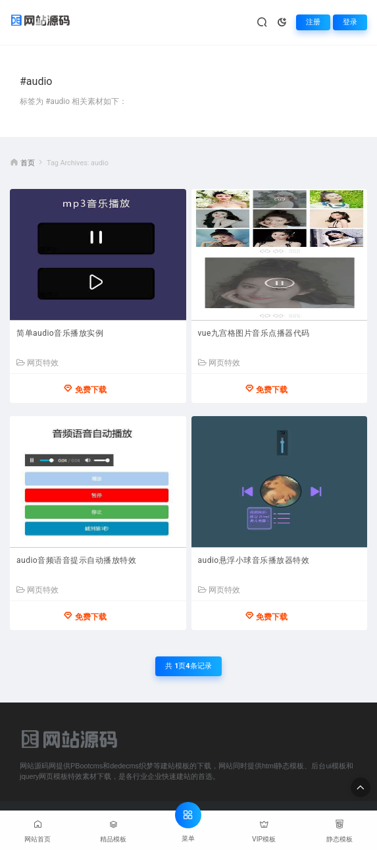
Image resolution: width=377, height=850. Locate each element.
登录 (350, 22)
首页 (27, 163)
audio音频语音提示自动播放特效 (76, 560)
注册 (313, 22)
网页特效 (37, 363)
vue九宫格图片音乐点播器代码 (254, 333)
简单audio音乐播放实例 (59, 333)
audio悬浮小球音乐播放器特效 (254, 560)
